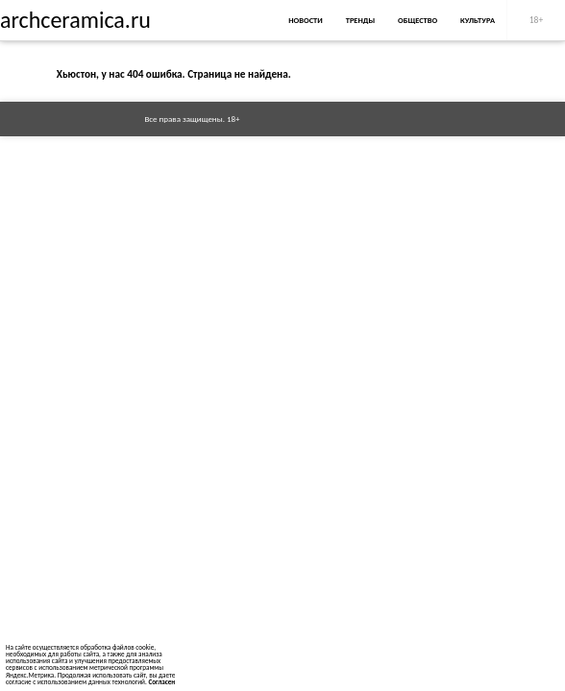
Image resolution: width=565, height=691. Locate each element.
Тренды (360, 20)
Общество (417, 20)
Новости (305, 20)
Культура (477, 20)
